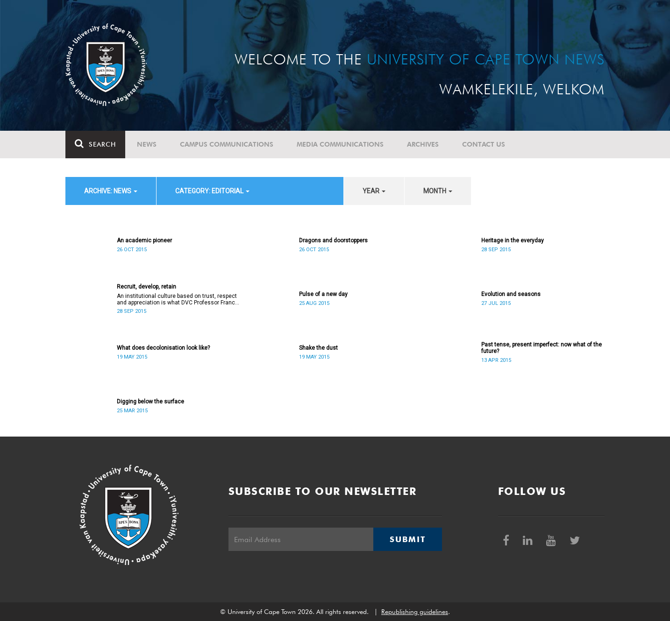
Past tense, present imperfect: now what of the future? (541, 347)
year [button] (374, 191)
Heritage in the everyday (512, 240)
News (147, 144)
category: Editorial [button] (212, 191)
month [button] (437, 191)
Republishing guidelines (414, 611)
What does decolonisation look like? (163, 348)
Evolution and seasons (511, 294)
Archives (423, 144)
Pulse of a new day (323, 294)
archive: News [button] (110, 191)
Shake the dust (318, 348)
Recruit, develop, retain (146, 286)
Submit (407, 539)
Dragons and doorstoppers (333, 240)
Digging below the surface (150, 401)
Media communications (340, 144)
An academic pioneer (144, 240)
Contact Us (483, 144)
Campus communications (226, 144)
